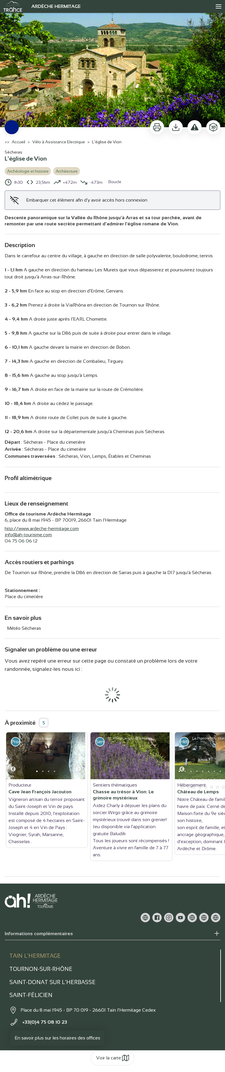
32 (211, 787)
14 (179, 779)
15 (185, 779)
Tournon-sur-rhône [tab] (40, 969)
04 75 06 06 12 (21, 540)
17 (197, 779)
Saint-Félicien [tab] (30, 995)
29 (194, 787)
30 (200, 787)
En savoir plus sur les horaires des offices (57, 1037)
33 (217, 787)
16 (191, 779)
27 (182, 787)
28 (188, 787)
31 (206, 787)
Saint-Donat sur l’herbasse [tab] (52, 982)
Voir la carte (112, 1057)
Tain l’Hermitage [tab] (35, 956)
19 (209, 779)
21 (220, 779)
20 (214, 779)
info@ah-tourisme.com (28, 534)
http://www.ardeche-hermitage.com (42, 528)
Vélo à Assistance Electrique (58, 141)
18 (203, 779)
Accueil (18, 141)
